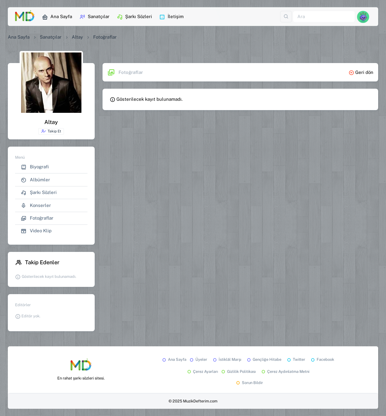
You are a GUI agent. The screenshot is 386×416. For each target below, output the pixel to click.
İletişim (171, 17)
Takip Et (51, 131)
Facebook (322, 359)
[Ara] (324, 16)
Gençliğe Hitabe (263, 359)
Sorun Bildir (249, 382)
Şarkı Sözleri (134, 17)
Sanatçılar (94, 17)
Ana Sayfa (57, 17)
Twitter (295, 359)
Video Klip (36, 231)
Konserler (36, 205)
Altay (77, 37)
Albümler (35, 180)
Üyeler (198, 359)
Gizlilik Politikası (238, 371)
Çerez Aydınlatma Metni (285, 371)
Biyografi (35, 167)
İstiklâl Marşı (226, 359)
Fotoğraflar (37, 218)
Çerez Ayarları (202, 371)
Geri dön (361, 72)
